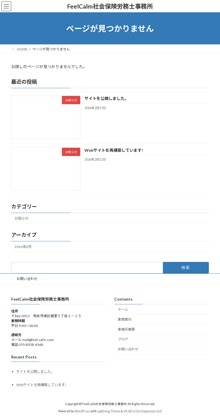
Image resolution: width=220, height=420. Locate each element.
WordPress (82, 411)
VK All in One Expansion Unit (142, 411)
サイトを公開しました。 (107, 98)
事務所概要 (126, 329)
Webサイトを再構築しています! (114, 150)
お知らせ (21, 218)
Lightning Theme (108, 411)
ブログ (123, 339)
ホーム (123, 309)
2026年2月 (23, 246)
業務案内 (124, 319)
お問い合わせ (27, 279)
